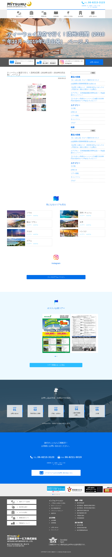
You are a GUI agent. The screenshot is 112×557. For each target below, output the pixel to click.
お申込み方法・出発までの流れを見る (56, 423)
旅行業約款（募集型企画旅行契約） (86, 505)
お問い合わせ (94, 62)
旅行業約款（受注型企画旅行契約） (86, 508)
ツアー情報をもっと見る (56, 365)
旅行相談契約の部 (81, 513)
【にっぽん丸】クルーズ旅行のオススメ (85, 80)
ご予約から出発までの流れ (58, 503)
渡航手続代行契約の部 (83, 510)
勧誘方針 (53, 513)
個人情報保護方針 (56, 508)
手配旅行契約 (80, 515)
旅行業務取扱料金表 (82, 530)
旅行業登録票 (80, 503)
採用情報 (53, 523)
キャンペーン (75, 119)
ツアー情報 (75, 115)
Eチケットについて (56, 505)
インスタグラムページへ (56, 277)
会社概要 (53, 520)
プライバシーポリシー (57, 510)
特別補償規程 (80, 518)
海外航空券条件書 (81, 527)
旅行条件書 (80, 525)
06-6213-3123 (45, 457)
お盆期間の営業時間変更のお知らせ (83, 83)
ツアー (30, 215)
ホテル (36, 215)
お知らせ (74, 112)
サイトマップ (54, 530)
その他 (73, 108)
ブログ (73, 123)
